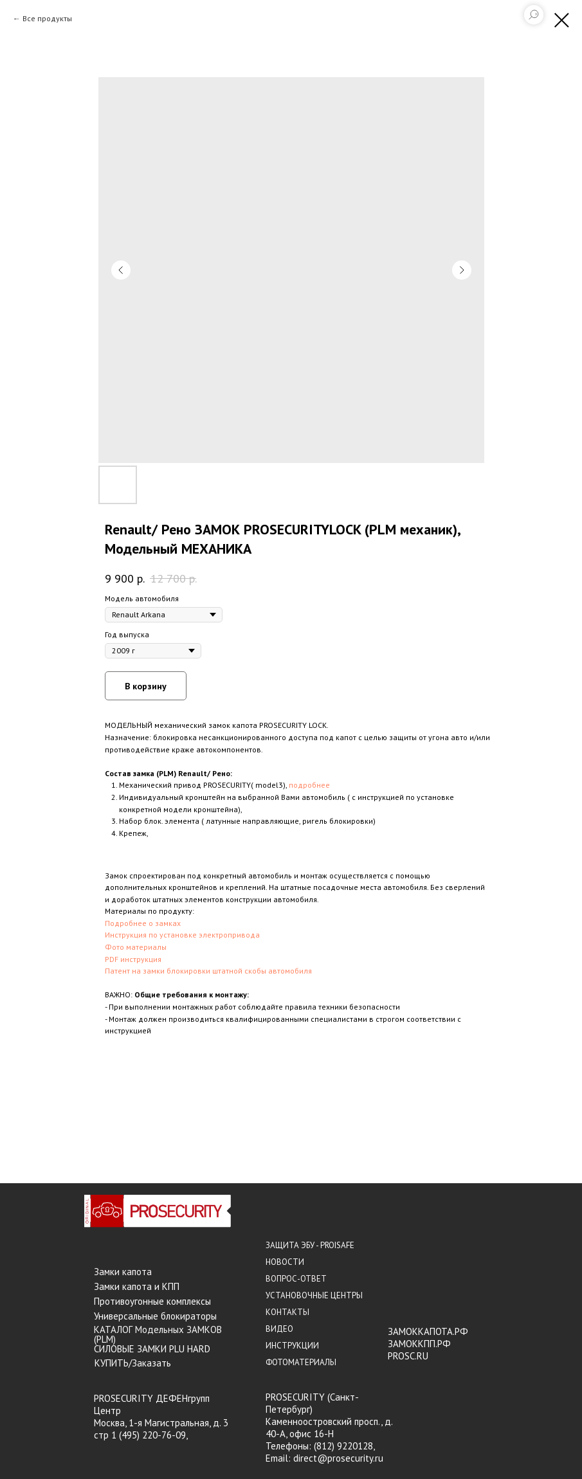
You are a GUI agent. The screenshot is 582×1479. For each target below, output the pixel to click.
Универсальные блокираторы (155, 1316)
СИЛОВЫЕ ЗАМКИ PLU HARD (152, 1349)
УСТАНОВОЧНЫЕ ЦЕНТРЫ (314, 1295)
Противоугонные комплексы (152, 1301)
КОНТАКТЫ (287, 1312)
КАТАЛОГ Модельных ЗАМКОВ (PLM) (158, 1334)
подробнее (309, 785)
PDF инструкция (133, 959)
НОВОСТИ (285, 1262)
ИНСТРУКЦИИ (292, 1345)
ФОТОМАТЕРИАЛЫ (301, 1362)
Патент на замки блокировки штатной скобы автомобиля (208, 970)
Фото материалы (136, 947)
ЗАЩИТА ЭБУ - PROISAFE (310, 1245)
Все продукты (47, 18)
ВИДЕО (279, 1328)
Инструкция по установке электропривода (182, 934)
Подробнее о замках (143, 923)
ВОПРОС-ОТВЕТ (296, 1278)
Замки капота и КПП (136, 1286)
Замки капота (123, 1272)
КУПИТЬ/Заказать (133, 1363)
